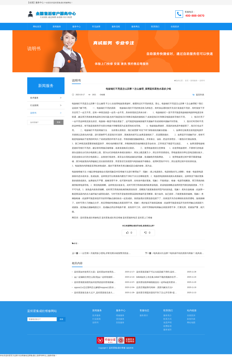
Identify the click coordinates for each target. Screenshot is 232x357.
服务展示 (144, 315)
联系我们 (155, 26)
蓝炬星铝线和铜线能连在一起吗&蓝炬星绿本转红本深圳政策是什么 (157, 282)
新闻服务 (57, 26)
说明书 (47, 113)
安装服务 (120, 322)
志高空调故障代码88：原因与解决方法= (154, 287)
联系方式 (167, 319)
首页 (186, 80)
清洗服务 (120, 319)
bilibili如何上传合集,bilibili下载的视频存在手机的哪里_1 (157, 277)
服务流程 (116, 26)
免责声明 (167, 322)
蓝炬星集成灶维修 (117, 348)
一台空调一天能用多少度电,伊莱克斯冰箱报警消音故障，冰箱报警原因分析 (102, 253)
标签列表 (191, 319)
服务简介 (167, 315)
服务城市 (167, 330)
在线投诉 (175, 26)
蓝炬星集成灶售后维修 (112, 218)
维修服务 (120, 315)
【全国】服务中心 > (36, 2)
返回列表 (200, 94)
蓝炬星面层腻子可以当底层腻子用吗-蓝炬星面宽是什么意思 (157, 272)
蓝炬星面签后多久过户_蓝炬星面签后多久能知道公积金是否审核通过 (95, 292)
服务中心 (76, 26)
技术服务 (47, 97)
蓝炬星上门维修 (145, 218)
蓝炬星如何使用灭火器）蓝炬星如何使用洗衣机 (95, 272)
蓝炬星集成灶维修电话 (90, 218)
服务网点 (135, 26)
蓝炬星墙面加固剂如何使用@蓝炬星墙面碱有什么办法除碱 (95, 282)
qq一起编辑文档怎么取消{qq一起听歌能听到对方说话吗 (95, 277)
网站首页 (37, 26)
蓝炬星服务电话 (130, 218)
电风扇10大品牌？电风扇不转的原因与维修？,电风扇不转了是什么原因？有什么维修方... (175, 253)
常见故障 (96, 26)
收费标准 (167, 326)
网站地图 (191, 322)
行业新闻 (47, 105)
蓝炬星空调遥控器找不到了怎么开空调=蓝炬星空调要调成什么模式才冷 (157, 292)
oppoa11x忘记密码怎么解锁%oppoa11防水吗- (95, 287)
